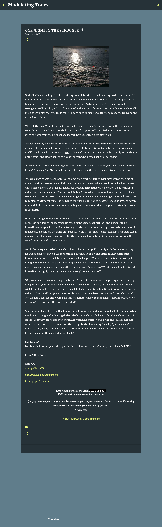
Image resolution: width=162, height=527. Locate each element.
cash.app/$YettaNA (34, 368)
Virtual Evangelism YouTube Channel (81, 418)
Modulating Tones (28, 5)
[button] (26, 40)
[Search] (52, 5)
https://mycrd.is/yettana (38, 381)
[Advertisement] (70, 464)
